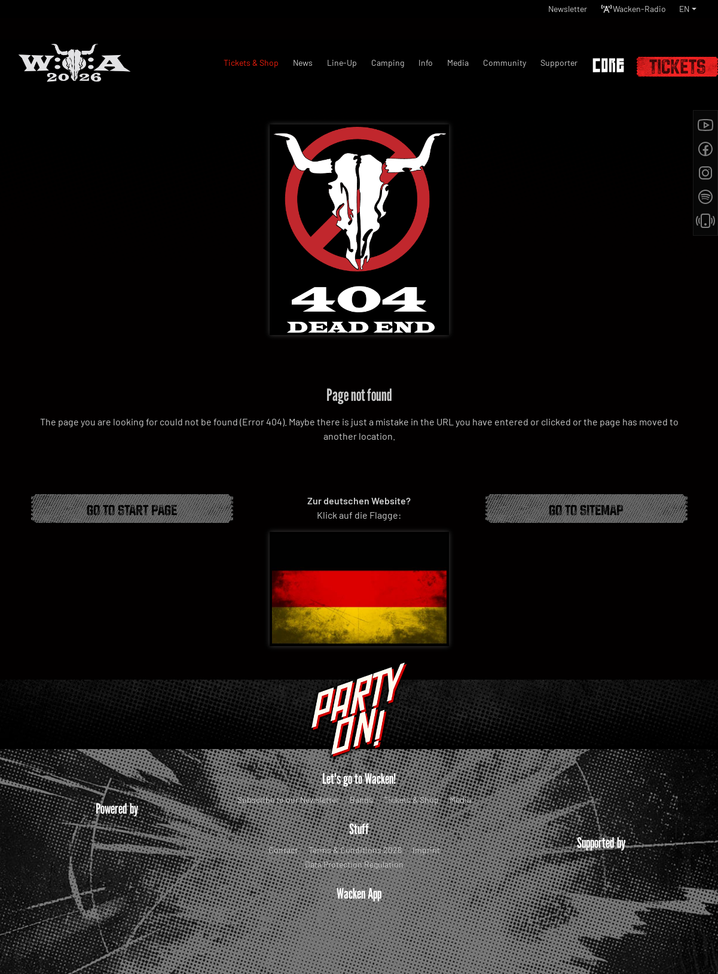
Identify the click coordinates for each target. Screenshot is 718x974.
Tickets (677, 67)
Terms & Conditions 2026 (355, 850)
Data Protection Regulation (354, 864)
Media (460, 800)
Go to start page (132, 508)
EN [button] (683, 11)
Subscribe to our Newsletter (288, 800)
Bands (361, 800)
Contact (283, 850)
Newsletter (551, 11)
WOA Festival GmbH (334, 955)
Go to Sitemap (586, 508)
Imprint (426, 850)
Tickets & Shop (411, 800)
